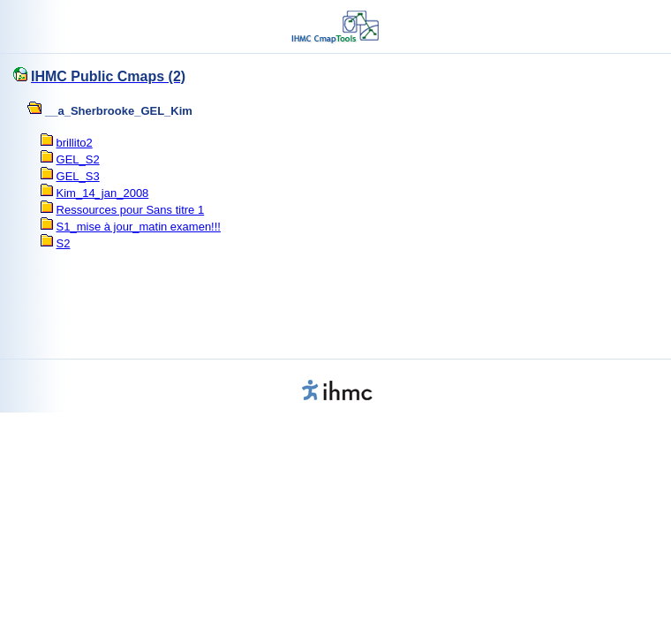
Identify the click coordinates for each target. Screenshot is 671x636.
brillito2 (75, 142)
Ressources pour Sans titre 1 (131, 209)
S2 (64, 243)
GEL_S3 (78, 176)
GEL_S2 (78, 159)
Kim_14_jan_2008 (103, 193)
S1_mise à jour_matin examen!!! (139, 226)
